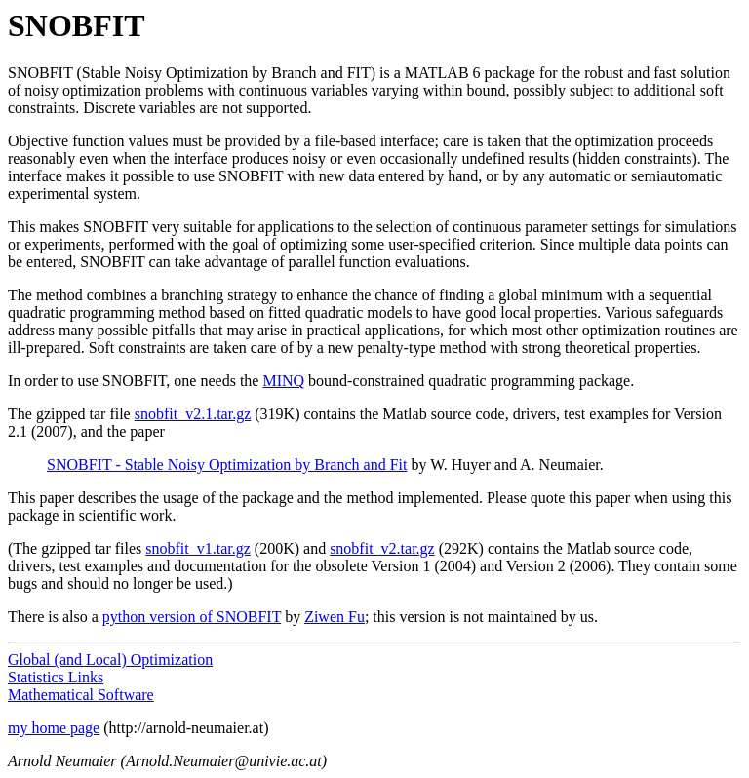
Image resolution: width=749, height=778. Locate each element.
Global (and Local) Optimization (110, 659)
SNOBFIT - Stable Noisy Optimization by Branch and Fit (227, 464)
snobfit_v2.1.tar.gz (193, 414)
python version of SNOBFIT (191, 616)
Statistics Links (55, 677)
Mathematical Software (81, 694)
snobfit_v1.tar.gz (198, 548)
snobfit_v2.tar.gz (382, 548)
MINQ (283, 380)
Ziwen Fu (334, 616)
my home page (53, 728)
